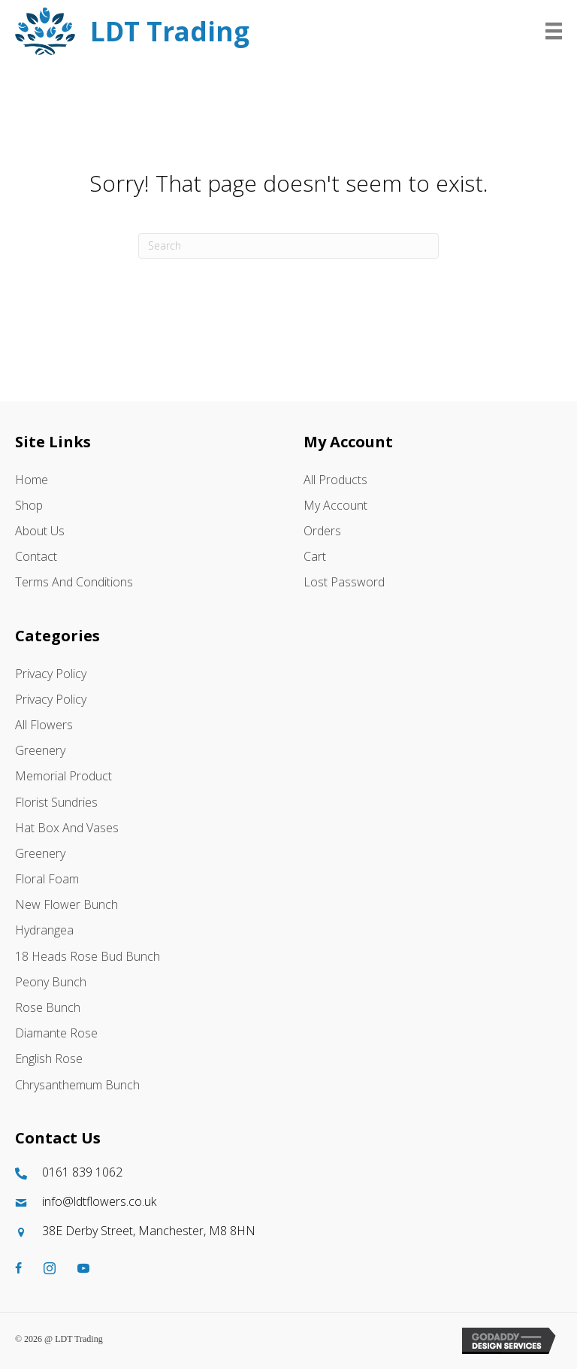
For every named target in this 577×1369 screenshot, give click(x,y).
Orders (322, 530)
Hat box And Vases (67, 827)
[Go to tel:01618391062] (288, 1172)
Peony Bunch (50, 982)
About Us (40, 530)
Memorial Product (63, 776)
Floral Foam (47, 879)
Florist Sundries (56, 802)
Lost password (344, 582)
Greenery (40, 750)
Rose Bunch (47, 1007)
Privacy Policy (50, 673)
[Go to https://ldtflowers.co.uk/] (230, 31)
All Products (335, 479)
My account (335, 505)
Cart (315, 556)
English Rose (49, 1058)
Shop (29, 505)
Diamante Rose (56, 1033)
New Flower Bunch (66, 904)
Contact (36, 556)
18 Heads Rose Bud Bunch (87, 956)
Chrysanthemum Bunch (77, 1085)
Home (31, 479)
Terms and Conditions (74, 582)
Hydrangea (44, 930)
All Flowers (44, 724)
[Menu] (553, 31)
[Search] (288, 246)
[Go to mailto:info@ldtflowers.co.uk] (288, 1201)
